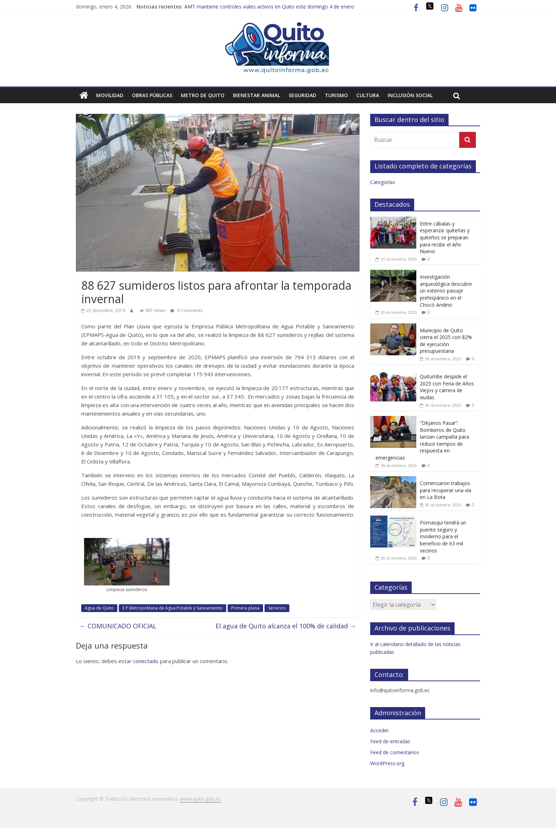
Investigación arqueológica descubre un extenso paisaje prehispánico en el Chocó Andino (446, 290)
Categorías (382, 182)
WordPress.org (387, 763)
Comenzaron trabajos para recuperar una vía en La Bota (445, 490)
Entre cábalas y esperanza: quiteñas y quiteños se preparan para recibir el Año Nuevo (444, 237)
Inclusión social (410, 95)
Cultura (367, 95)
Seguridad (302, 95)
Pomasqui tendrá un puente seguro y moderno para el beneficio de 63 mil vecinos (443, 536)
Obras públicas (152, 95)
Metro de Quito (202, 95)
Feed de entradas (390, 741)
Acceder (379, 730)
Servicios (277, 608)
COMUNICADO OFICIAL (117, 626)
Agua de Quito (99, 608)
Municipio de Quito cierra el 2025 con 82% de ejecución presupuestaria (446, 341)
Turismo (336, 95)
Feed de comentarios (394, 752)
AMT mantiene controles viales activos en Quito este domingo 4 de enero (269, 6)
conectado (146, 661)
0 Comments (186, 310)
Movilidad (109, 95)
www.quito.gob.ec (200, 798)
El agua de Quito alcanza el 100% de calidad (286, 626)
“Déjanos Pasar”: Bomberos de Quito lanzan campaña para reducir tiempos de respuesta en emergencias (422, 440)
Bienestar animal (256, 95)
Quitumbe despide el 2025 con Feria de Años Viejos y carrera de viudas (447, 387)
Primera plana (245, 608)
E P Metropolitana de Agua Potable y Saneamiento (172, 608)
